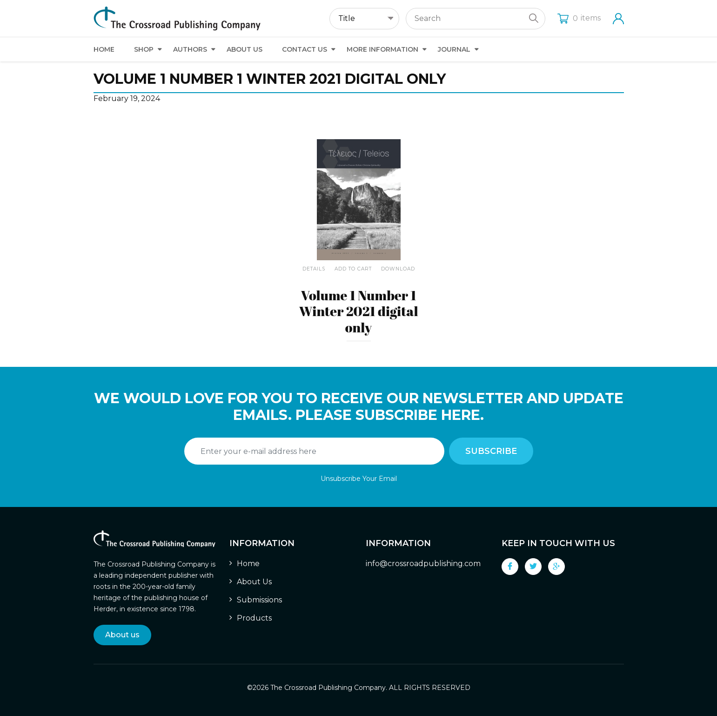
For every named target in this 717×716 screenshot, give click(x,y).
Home (104, 49)
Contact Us (304, 49)
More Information (382, 49)
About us (122, 634)
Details (313, 269)
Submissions (259, 599)
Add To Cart (353, 269)
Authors (190, 49)
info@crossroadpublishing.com (423, 563)
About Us (244, 49)
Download (398, 269)
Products (254, 618)
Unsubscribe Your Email (359, 478)
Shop (144, 49)
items (579, 18)
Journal (454, 49)
